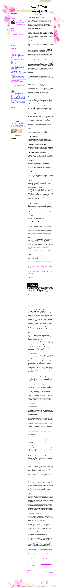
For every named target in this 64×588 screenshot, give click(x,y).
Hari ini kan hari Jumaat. (15, 80)
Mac (13, 37)
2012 (13, 41)
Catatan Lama (29, 281)
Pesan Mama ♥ (13, 100)
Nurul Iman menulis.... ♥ (39, 9)
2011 (12, 42)
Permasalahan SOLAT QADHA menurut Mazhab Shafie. (17, 70)
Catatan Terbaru (51, 281)
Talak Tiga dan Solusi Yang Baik (36, 17)
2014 (13, 30)
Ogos (14, 33)
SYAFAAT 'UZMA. (13, 75)
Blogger (23, 123)
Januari (14, 39)
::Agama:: (34, 275)
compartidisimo (44, 586)
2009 (13, 45)
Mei (13, 36)
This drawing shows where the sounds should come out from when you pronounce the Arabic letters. (20, 86)
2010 (13, 44)
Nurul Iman (19, 20)
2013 (13, 32)
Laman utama (14, 13)
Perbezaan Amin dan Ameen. (15, 54)
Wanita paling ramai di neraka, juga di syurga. (17, 60)
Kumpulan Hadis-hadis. (18, 90)
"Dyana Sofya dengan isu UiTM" (16, 64)
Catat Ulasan (29, 280)
